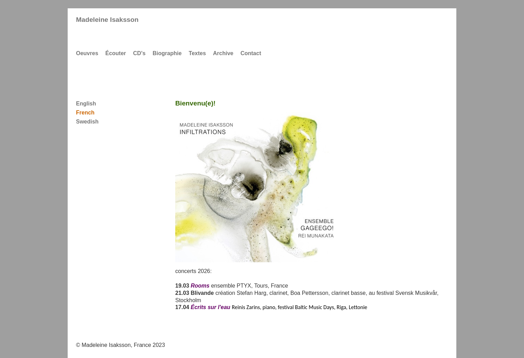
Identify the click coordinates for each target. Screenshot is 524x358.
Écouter (115, 53)
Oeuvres (87, 53)
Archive (223, 53)
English (86, 103)
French (85, 113)
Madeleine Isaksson (107, 19)
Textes (197, 53)
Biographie (167, 53)
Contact (250, 53)
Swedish (87, 122)
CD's (139, 53)
